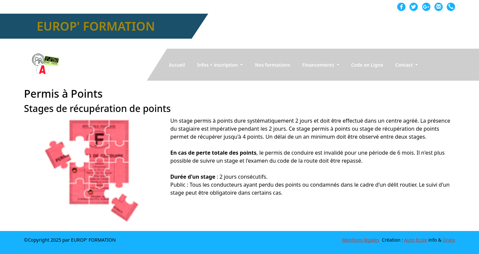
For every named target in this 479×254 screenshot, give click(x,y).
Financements (318, 65)
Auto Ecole (415, 240)
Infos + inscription (218, 65)
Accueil (177, 65)
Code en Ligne (367, 65)
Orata (449, 240)
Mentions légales (360, 240)
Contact (404, 65)
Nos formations (272, 65)
